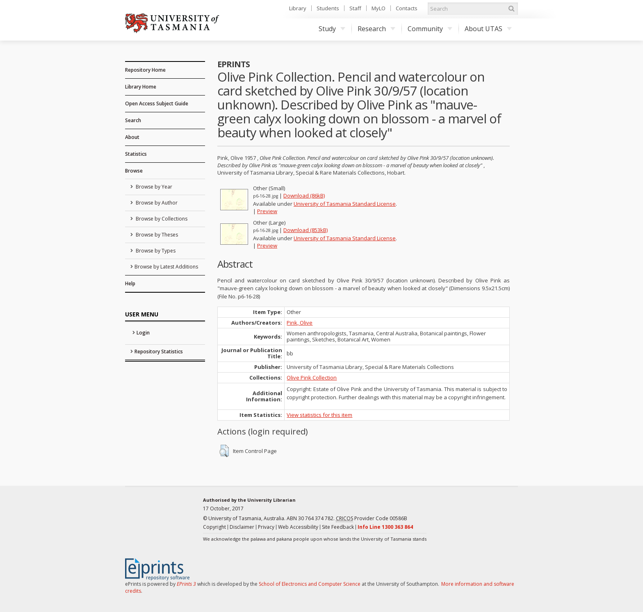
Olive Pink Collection (312, 377)
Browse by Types (155, 250)
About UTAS (488, 28)
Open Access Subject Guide (156, 103)
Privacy (266, 526)
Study (332, 28)
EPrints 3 (186, 583)
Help (130, 283)
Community (430, 28)
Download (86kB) (304, 195)
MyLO (378, 8)
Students (328, 8)
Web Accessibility (298, 526)
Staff (355, 8)
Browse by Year (153, 186)
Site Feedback (338, 526)
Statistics (136, 153)
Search (133, 120)
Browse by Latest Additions (166, 266)
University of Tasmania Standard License (345, 203)
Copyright (214, 526)
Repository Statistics (159, 351)
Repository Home (145, 69)
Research (376, 28)
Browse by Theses (156, 234)
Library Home (140, 86)
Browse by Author (156, 202)
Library (297, 8)
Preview (267, 211)
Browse (134, 170)
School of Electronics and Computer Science (309, 583)
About (132, 137)
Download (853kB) (305, 230)
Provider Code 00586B (371, 518)
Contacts (406, 8)
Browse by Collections (161, 218)
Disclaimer (242, 526)
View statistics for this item (319, 415)
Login (143, 332)
